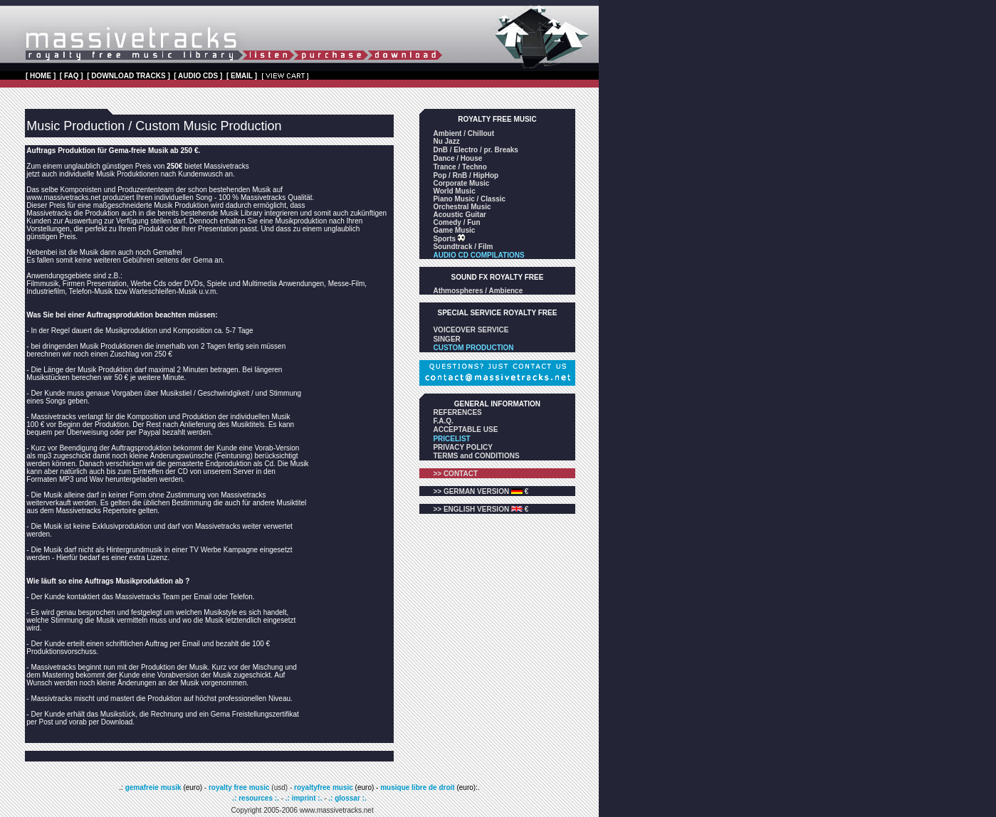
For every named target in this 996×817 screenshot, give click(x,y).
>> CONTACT (455, 474)
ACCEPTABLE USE (465, 429)
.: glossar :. (347, 798)
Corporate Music (461, 183)
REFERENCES (457, 412)
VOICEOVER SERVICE (470, 330)
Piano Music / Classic (469, 199)
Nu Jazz (446, 141)
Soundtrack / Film (463, 247)
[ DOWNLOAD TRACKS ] (128, 76)
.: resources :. (256, 798)
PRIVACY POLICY (463, 447)
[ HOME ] (41, 76)
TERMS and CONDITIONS (476, 456)
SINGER (446, 339)
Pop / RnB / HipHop (465, 175)
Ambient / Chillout (463, 133)
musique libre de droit (418, 787)
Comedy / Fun (456, 222)
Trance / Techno (459, 167)
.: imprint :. (304, 798)
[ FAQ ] (71, 76)
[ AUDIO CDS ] (198, 76)
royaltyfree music (323, 787)
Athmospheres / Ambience (478, 291)
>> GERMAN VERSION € (480, 491)
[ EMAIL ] (241, 76)
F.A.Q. (443, 421)
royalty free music (239, 787)
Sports (445, 239)
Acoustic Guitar (459, 214)
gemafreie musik (152, 787)
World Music (454, 191)
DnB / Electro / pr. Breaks (475, 150)
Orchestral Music (462, 207)
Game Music (454, 230)
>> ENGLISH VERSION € (480, 509)
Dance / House (457, 158)
